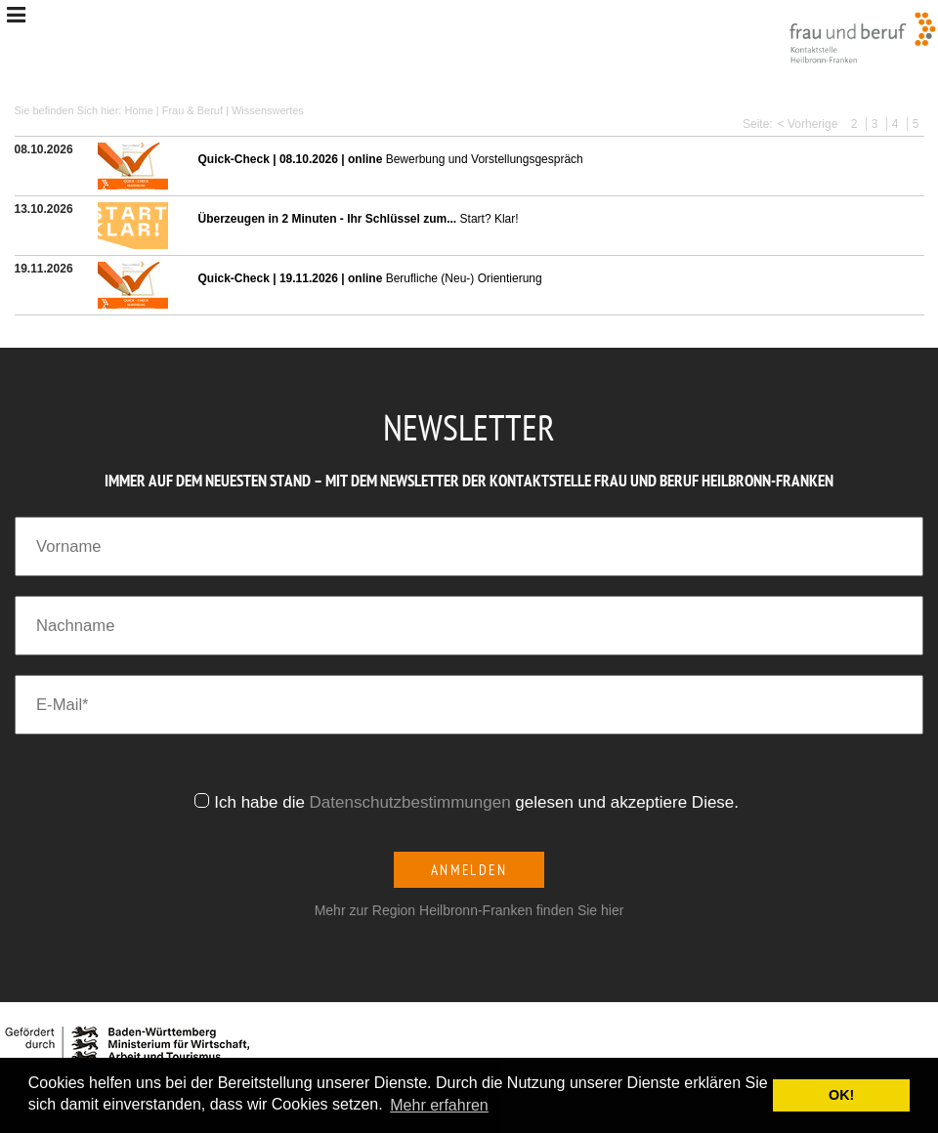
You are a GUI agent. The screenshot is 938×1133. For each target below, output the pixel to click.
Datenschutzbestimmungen (410, 802)
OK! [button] (841, 1095)
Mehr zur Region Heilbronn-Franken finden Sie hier (469, 910)
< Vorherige (808, 124)
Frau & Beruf (192, 110)
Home (138, 110)
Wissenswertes (268, 110)
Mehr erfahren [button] (439, 1105)
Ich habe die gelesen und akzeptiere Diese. (479, 802)
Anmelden (469, 869)
